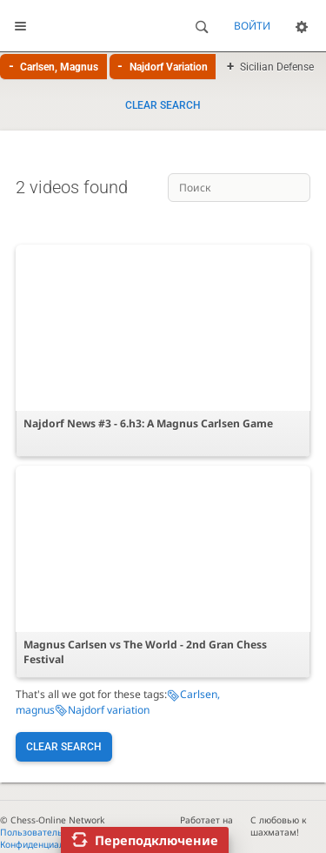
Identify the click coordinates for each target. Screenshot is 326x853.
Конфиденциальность (47, 844)
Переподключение (156, 840)
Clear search (163, 105)
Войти (252, 25)
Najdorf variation (109, 709)
